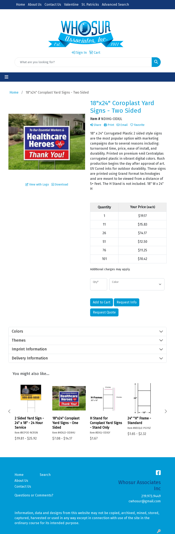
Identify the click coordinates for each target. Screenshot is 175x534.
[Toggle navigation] (6, 77)
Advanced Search (115, 5)
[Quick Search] (83, 62)
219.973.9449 (151, 496)
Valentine (71, 5)
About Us (35, 5)
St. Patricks (90, 5)
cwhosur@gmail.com (145, 501)
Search (45, 475)
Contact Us (53, 5)
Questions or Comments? (33, 495)
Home (20, 5)
